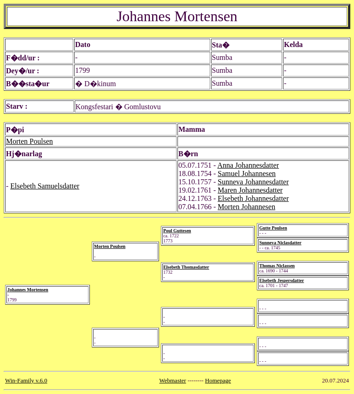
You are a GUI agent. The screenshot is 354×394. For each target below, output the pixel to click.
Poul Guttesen (177, 230)
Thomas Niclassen (277, 265)
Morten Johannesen (246, 207)
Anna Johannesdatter (248, 165)
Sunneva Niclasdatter (280, 242)
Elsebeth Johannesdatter (253, 198)
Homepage (218, 380)
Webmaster (172, 380)
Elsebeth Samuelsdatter (44, 186)
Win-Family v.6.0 (26, 380)
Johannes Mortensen (27, 289)
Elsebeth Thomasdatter (186, 267)
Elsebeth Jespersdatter (281, 280)
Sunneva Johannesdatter (253, 182)
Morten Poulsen (29, 141)
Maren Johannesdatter (250, 190)
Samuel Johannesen (247, 173)
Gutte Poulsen (273, 227)
